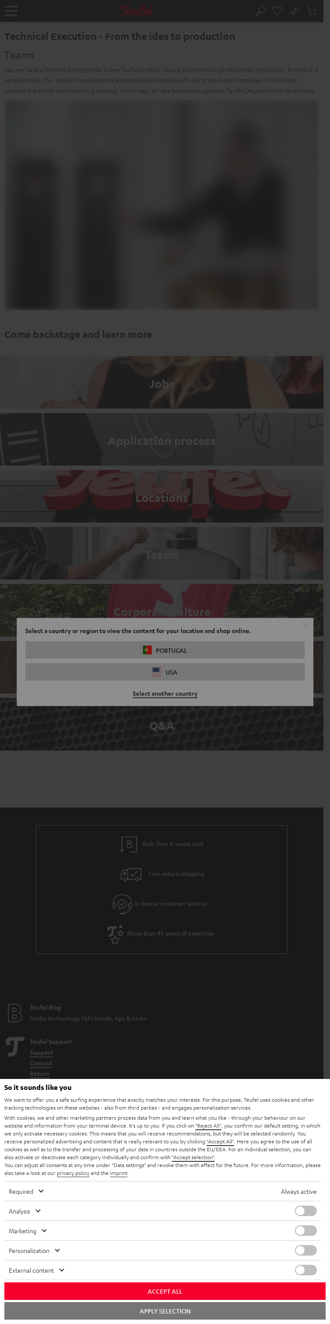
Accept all (165, 1291)
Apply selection (165, 1311)
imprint (119, 1172)
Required (21, 1191)
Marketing (22, 1231)
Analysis (19, 1211)
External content (31, 1270)
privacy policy (73, 1172)
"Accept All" (220, 1141)
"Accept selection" (193, 1156)
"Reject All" (208, 1125)
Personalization (29, 1250)
